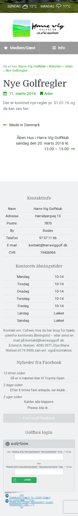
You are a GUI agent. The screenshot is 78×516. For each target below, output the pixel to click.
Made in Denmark (24, 124)
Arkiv (69, 66)
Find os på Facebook (39, 418)
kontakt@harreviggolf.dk (48, 245)
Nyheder (55, 66)
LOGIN (27, 480)
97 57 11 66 (48, 238)
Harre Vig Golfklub (32, 66)
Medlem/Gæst (19, 47)
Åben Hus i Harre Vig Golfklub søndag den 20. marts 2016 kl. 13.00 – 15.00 (42, 143)
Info (58, 47)
